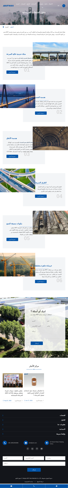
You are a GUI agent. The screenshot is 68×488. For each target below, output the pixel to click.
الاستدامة (33, 4)
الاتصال (51, 4)
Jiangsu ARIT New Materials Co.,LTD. (32, 479)
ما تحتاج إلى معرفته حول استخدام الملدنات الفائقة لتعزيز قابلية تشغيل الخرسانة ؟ (34, 392)
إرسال (38, 343)
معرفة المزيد (12, 72)
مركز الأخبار (34, 366)
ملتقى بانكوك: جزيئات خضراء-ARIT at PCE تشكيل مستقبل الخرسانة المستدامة (14, 392)
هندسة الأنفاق (13, 138)
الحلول (28, 4)
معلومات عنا (41, 5)
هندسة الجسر (41, 97)
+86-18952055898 (9, 328)
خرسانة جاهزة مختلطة (45, 265)
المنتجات (23, 4)
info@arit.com (11, 344)
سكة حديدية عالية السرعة (17, 54)
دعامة (46, 4)
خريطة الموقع (40, 482)
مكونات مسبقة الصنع (16, 223)
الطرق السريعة (42, 182)
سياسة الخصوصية (29, 482)
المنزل (17, 4)
